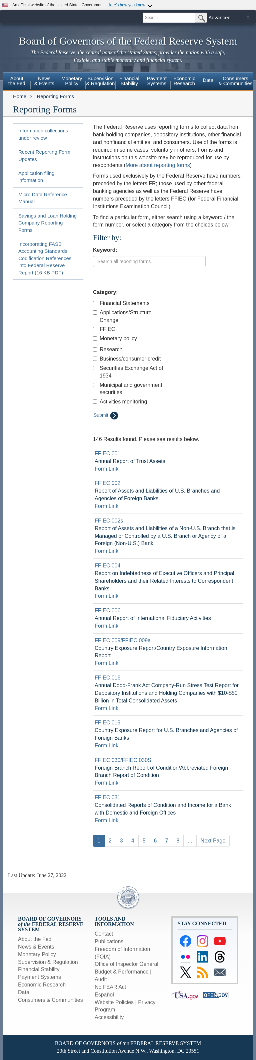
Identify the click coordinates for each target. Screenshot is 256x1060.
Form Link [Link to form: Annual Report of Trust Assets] (106, 469)
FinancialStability (129, 81)
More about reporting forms (158, 165)
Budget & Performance (122, 972)
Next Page (213, 840)
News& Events (44, 81)
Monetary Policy (37, 954)
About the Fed (35, 939)
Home (19, 96)
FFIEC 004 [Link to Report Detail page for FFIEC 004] (107, 565)
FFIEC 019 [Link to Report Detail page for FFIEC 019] (107, 722)
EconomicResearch (184, 81)
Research (107, 349)
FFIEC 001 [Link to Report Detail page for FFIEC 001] (107, 453)
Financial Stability (39, 969)
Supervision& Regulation (100, 81)
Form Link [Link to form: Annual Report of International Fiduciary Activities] (106, 626)
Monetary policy (115, 338)
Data (208, 80)
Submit (106, 415)
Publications (109, 941)
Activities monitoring (120, 401)
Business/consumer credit (127, 359)
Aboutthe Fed (16, 81)
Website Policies (114, 1002)
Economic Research (42, 984)
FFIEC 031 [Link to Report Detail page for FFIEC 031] (107, 797)
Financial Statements (121, 303)
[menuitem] (17, 82)
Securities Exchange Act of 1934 (128, 372)
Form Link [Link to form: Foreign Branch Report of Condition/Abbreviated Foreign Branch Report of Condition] (106, 783)
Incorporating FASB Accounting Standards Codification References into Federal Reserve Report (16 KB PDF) (44, 258)
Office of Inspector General (126, 964)
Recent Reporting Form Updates (44, 155)
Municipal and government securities (127, 388)
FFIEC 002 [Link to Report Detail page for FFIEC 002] (107, 483)
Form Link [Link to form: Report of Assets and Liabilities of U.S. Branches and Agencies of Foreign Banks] (106, 506)
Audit (101, 979)
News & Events (36, 947)
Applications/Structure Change (122, 316)
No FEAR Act (110, 987)
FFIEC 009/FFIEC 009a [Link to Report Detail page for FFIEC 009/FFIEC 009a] (123, 640)
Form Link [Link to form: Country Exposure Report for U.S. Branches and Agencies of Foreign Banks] (106, 745)
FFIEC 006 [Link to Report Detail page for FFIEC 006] (107, 610)
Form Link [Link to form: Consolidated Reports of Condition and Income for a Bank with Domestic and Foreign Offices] (106, 820)
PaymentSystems (157, 81)
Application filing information (36, 176)
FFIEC (104, 329)
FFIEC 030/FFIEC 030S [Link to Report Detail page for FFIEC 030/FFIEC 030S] (123, 760)
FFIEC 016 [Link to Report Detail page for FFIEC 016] (107, 678)
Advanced (219, 17)
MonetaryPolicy (71, 81)
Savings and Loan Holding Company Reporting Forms (47, 223)
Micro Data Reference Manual (42, 198)
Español (104, 994)
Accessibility (109, 1017)
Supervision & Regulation (48, 962)
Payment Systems (39, 977)
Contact (104, 934)
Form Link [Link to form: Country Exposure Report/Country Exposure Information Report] (106, 663)
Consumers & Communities (236, 81)
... (190, 840)
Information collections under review (43, 134)
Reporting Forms (55, 96)
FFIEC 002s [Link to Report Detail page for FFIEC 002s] (109, 521)
